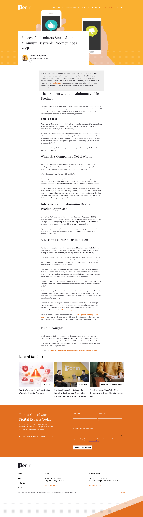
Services (58, 7)
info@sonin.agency (28, 436)
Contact (120, 7)
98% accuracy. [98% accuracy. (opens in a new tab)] (67, 310)
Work (85, 7)
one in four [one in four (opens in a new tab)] (56, 83)
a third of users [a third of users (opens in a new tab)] (52, 136)
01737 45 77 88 (46, 436)
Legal (123, 492)
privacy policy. (93, 441)
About (96, 7)
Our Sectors (72, 7)
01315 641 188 (95, 485)
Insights (108, 7)
